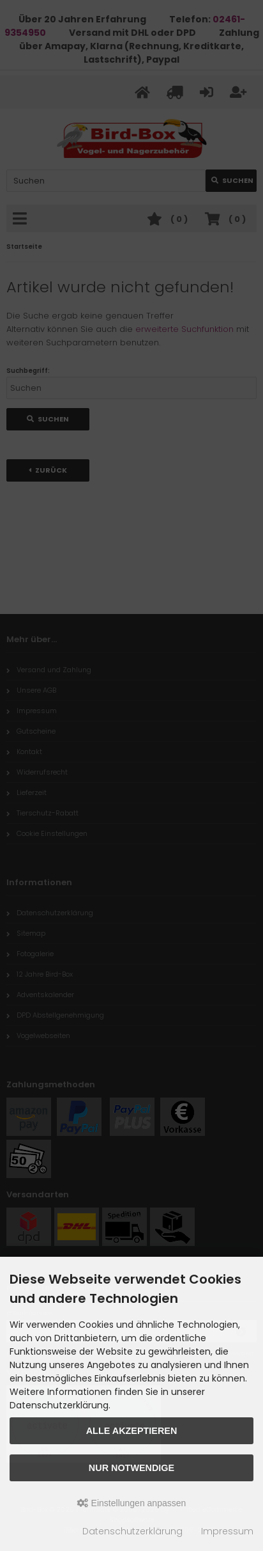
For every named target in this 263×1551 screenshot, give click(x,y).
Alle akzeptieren (131, 1431)
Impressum (227, 1531)
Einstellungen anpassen (131, 1503)
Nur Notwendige (131, 1468)
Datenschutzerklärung (132, 1531)
